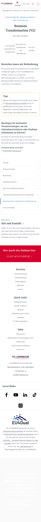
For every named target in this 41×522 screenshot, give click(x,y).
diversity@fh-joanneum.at (12, 151)
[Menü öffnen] (38, 4)
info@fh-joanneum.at (20, 375)
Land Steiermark (25, 446)
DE (24, 4)
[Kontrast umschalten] (18, 4)
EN (28, 4)
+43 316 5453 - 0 (20, 371)
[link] (20, 273)
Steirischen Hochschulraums (13, 431)
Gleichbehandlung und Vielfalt (15, 103)
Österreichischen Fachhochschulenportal (19, 434)
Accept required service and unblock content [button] (18, 503)
